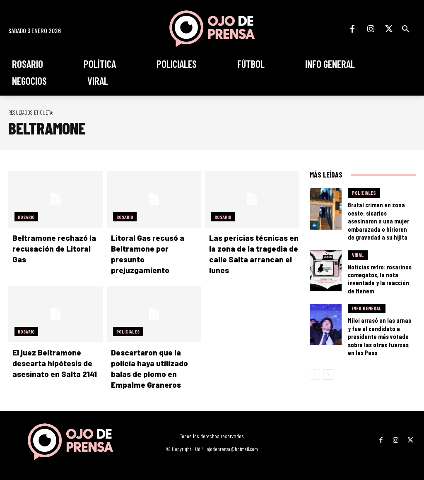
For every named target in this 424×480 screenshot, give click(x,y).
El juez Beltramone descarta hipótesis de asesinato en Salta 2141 (51, 360)
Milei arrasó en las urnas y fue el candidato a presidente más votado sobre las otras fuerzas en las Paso (379, 309)
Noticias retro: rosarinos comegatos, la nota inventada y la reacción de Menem (379, 261)
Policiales (128, 330)
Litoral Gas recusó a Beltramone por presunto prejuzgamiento (153, 247)
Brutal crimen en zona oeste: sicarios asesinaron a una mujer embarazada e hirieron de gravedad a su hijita (380, 214)
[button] (406, 29)
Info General (366, 288)
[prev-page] (315, 340)
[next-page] (328, 340)
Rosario (26, 217)
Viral (358, 243)
